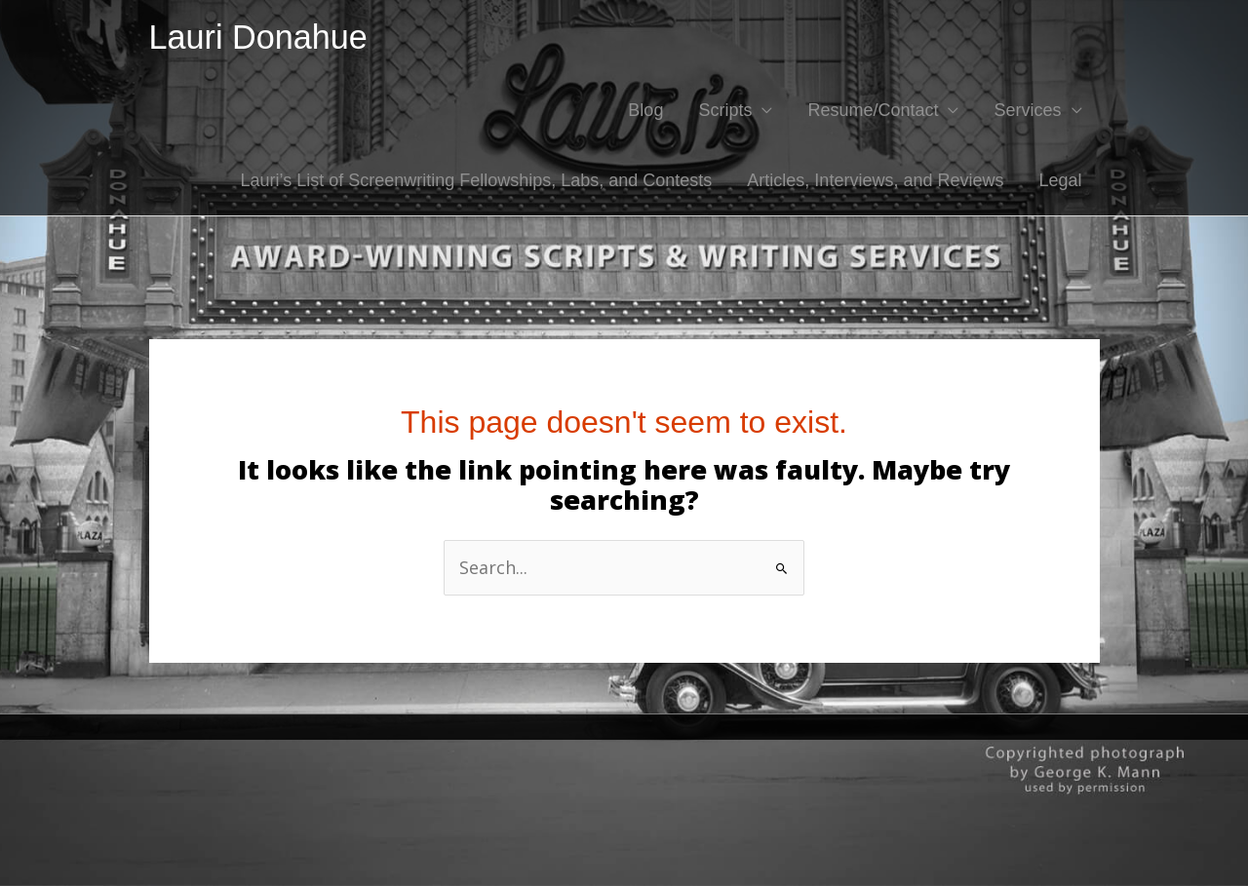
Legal (1059, 180)
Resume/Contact (872, 110)
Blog (645, 110)
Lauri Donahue (258, 37)
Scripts (725, 110)
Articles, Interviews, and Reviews (875, 180)
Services (1027, 110)
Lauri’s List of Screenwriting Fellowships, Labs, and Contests (476, 180)
